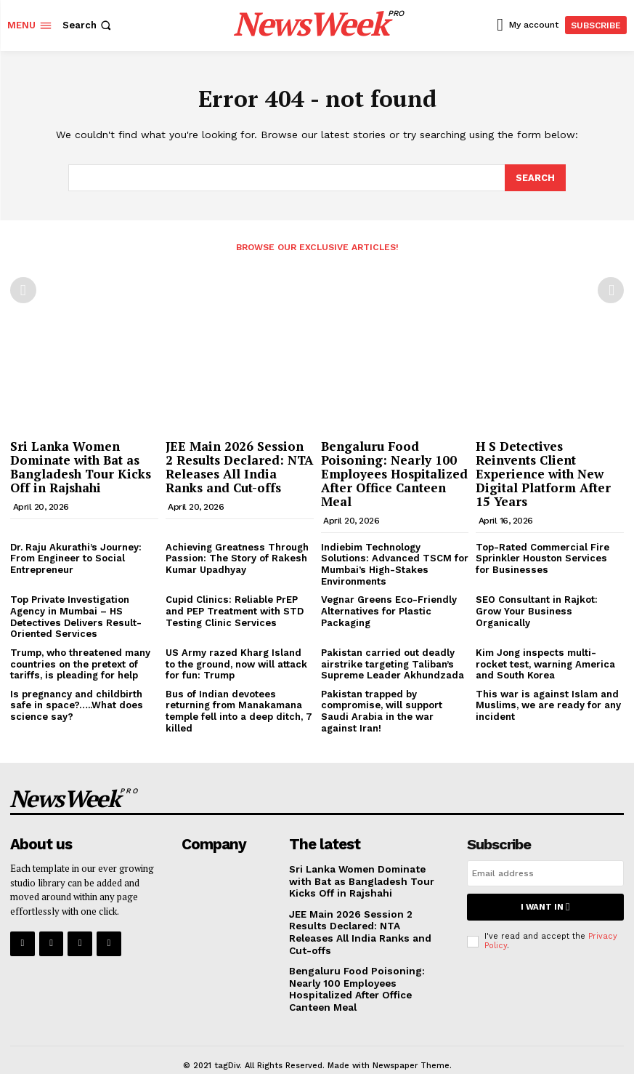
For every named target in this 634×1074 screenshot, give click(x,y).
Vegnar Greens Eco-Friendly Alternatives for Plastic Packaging (388, 609)
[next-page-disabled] (611, 289)
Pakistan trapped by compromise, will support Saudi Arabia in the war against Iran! (381, 709)
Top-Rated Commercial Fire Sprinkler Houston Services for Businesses (549, 557)
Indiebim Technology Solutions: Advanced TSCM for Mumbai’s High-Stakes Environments (394, 562)
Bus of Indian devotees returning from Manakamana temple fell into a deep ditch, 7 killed (239, 709)
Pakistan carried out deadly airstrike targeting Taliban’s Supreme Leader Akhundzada (392, 661)
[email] (545, 870)
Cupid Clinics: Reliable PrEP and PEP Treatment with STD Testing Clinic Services (235, 609)
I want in (545, 902)
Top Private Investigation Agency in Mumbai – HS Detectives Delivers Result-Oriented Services (74, 615)
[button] (88, 25)
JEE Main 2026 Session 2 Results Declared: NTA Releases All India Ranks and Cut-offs (239, 465)
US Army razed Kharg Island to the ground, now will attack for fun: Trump (239, 661)
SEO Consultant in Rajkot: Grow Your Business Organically (536, 609)
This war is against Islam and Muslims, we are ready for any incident (547, 703)
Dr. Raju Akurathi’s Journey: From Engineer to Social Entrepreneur (75, 557)
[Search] (535, 177)
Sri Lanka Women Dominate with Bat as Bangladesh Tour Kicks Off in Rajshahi (80, 465)
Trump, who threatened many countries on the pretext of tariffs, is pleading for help (80, 661)
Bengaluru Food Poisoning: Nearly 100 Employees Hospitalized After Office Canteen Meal (394, 472)
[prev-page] (23, 289)
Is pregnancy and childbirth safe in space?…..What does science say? (76, 703)
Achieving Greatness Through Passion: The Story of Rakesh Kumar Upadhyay (236, 557)
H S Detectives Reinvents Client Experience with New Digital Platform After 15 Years (543, 472)
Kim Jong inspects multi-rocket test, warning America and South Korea (545, 661)
